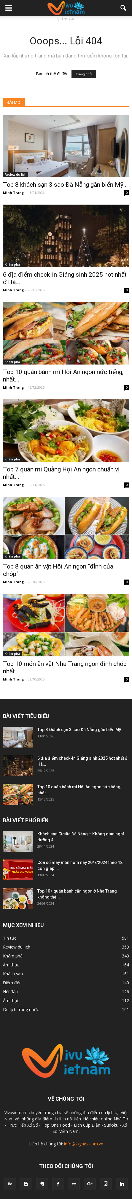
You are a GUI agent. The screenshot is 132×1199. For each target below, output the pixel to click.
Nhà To (121, 1119)
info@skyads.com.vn (83, 1144)
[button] (123, 8)
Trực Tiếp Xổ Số (23, 1125)
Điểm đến (12, 982)
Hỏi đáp (10, 991)
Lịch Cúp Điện (87, 1125)
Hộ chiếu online (97, 1119)
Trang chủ (84, 74)
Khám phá (12, 264)
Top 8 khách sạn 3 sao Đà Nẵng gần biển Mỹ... (65, 184)
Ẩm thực (11, 965)
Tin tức (9, 938)
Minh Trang (13, 192)
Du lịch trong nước (21, 1009)
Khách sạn (13, 974)
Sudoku (111, 1125)
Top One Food (56, 1125)
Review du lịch (15, 174)
